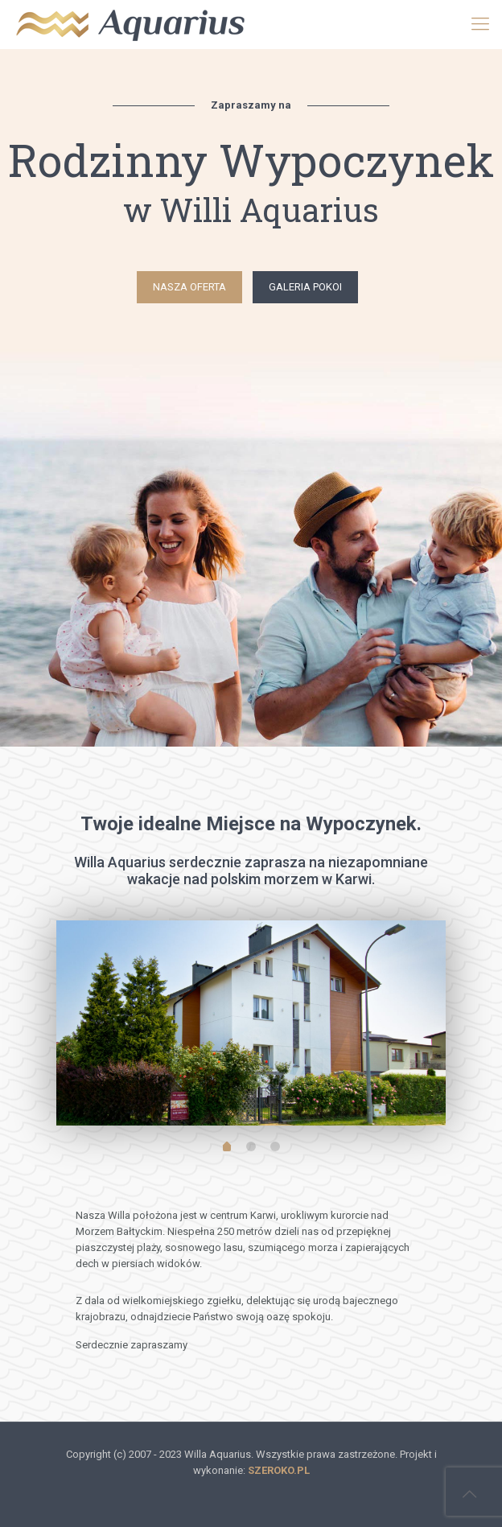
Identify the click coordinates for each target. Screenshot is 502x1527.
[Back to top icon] (469, 1494)
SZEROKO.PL (279, 1470)
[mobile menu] (480, 24)
